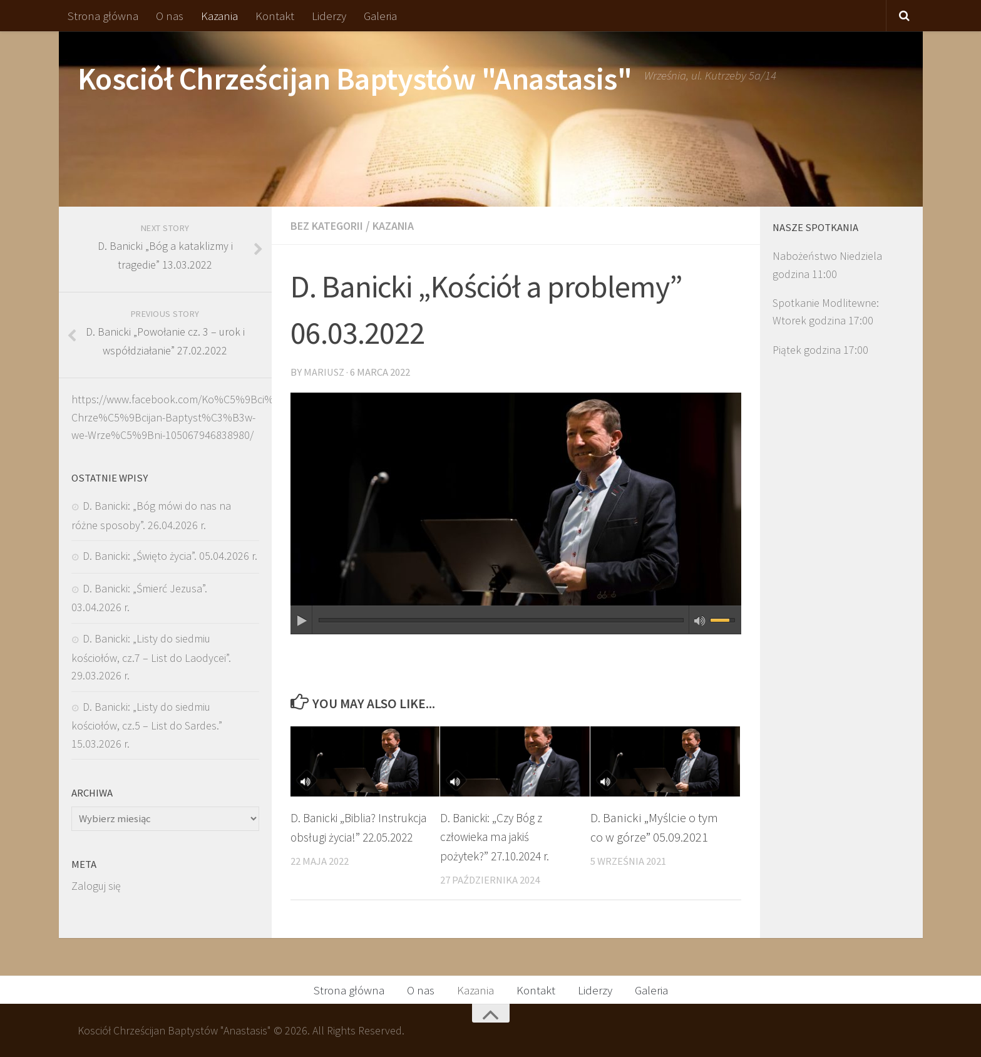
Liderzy (329, 15)
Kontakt (274, 15)
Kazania (219, 15)
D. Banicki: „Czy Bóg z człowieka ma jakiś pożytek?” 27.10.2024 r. (498, 835)
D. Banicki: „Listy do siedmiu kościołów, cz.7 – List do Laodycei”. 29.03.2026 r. (151, 657)
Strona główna (103, 15)
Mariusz (325, 371)
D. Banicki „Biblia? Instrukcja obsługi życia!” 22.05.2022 (354, 835)
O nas (169, 15)
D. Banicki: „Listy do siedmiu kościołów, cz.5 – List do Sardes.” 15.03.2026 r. (146, 725)
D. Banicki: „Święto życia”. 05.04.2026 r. (170, 556)
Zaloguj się (96, 886)
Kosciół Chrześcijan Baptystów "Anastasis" (355, 78)
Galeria (380, 15)
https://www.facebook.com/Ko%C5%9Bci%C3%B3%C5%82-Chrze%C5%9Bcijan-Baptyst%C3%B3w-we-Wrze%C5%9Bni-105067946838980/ (211, 417)
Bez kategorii (331, 225)
